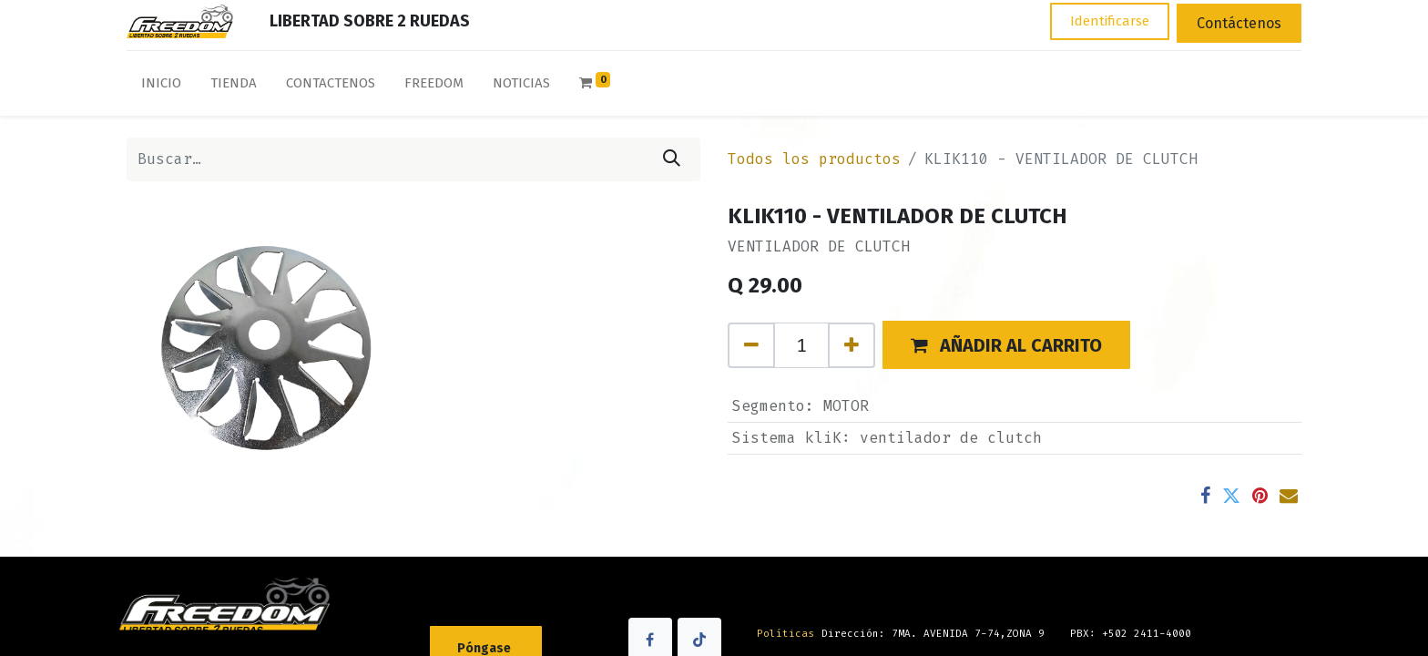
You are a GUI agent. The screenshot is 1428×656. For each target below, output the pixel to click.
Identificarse (1109, 21)
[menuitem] (161, 87)
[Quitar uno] (751, 345)
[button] (1006, 345)
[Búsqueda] (671, 159)
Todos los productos (814, 159)
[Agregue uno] (851, 345)
